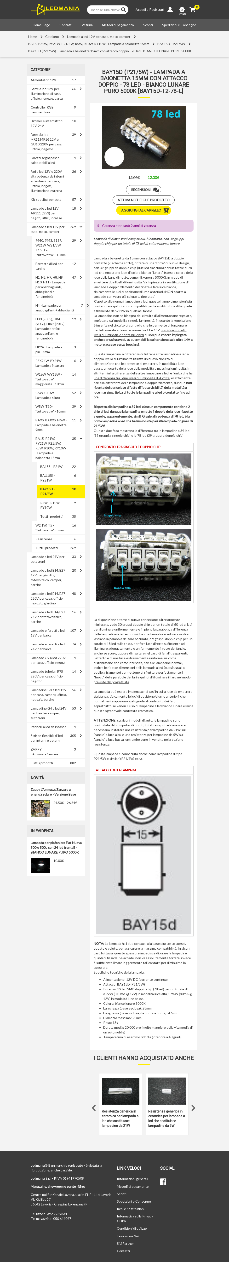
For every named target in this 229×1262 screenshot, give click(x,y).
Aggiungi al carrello (146, 210)
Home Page (41, 25)
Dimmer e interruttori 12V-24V (47, 123)
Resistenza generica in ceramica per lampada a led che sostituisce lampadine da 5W (166, 1118)
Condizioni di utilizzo (132, 1228)
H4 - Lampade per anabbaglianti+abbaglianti (54, 307)
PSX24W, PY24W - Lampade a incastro (49, 363)
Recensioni (146, 189)
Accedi (141, 9)
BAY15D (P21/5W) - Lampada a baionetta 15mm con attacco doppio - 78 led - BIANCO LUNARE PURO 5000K (109, 51)
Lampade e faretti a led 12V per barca (48, 632)
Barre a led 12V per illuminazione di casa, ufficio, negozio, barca (47, 93)
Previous (93, 1106)
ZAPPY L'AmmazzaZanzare (44, 751)
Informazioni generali (132, 1179)
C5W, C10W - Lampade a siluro (47, 395)
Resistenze (43, 539)
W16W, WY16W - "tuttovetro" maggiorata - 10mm (49, 379)
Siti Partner (125, 1243)
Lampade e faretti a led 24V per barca (48, 646)
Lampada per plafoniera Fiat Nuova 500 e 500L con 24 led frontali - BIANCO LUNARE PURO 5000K (56, 847)
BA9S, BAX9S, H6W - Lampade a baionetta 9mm (51, 425)
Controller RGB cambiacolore (42, 109)
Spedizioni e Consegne (179, 25)
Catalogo (52, 36)
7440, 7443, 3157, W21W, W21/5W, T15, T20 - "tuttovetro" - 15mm (50, 247)
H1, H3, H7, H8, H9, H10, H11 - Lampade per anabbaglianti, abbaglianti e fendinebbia (50, 286)
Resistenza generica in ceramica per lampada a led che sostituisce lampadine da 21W (120, 1118)
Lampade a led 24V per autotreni (47, 559)
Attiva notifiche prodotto (144, 200)
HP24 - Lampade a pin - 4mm (48, 349)
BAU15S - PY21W (47, 477)
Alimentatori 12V (43, 80)
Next (193, 1106)
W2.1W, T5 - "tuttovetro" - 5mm (49, 527)
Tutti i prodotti (51, 516)
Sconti (148, 25)
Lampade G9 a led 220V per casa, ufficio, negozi (48, 660)
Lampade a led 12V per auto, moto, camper (98, 36)
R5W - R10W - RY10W (51, 505)
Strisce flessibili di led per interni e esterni (47, 738)
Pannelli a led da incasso (48, 727)
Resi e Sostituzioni (130, 1209)
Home (32, 36)
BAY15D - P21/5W (171, 44)
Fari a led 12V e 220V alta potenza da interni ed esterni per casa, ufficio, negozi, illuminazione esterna (47, 181)
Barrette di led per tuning (49, 266)
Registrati (156, 9)
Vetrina (87, 25)
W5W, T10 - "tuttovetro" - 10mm (50, 408)
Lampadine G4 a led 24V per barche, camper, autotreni (49, 713)
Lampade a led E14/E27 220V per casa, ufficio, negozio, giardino (48, 598)
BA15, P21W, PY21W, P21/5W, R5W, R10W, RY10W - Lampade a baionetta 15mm (88, 44)
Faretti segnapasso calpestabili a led (45, 160)
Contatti (65, 25)
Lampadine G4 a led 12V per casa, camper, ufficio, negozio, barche (49, 694)
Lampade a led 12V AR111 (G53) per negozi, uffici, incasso (46, 213)
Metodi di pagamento (118, 25)
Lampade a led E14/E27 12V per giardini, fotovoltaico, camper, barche (48, 577)
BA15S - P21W (51, 467)
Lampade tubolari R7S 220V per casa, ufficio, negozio (47, 676)
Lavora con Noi (128, 1236)
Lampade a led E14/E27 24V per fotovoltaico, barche (48, 617)
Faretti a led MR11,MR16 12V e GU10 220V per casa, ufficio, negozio (46, 141)
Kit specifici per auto (46, 199)
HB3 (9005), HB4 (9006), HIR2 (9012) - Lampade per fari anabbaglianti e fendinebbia (50, 328)
